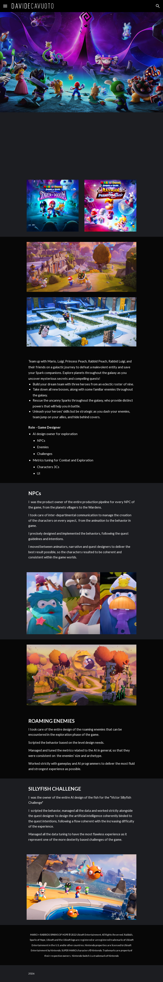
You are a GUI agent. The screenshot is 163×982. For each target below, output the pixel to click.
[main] (81, 417)
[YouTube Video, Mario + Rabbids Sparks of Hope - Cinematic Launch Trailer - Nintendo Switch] (81, 143)
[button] (5, 6)
